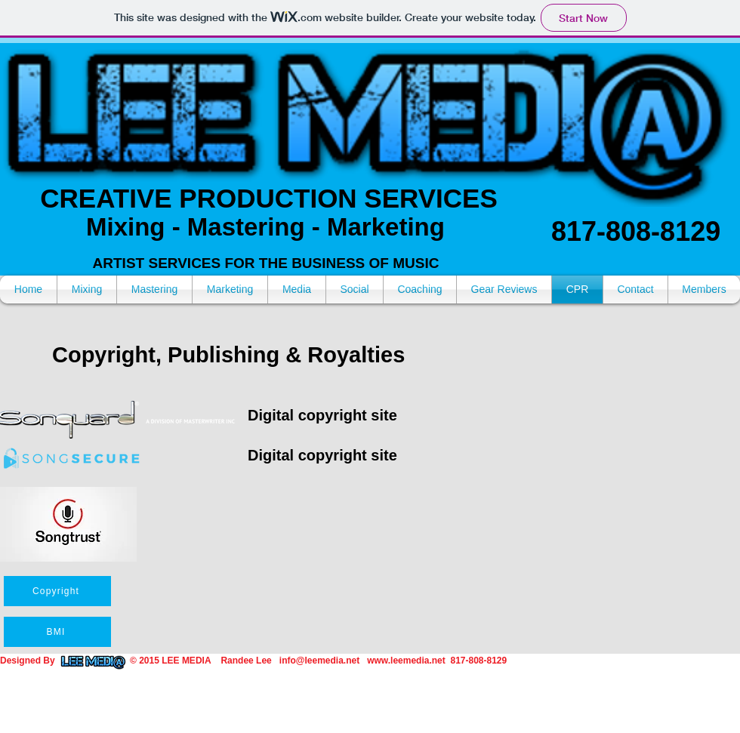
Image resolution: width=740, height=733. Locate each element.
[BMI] (57, 632)
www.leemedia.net (406, 660)
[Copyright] (57, 591)
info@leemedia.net (319, 660)
